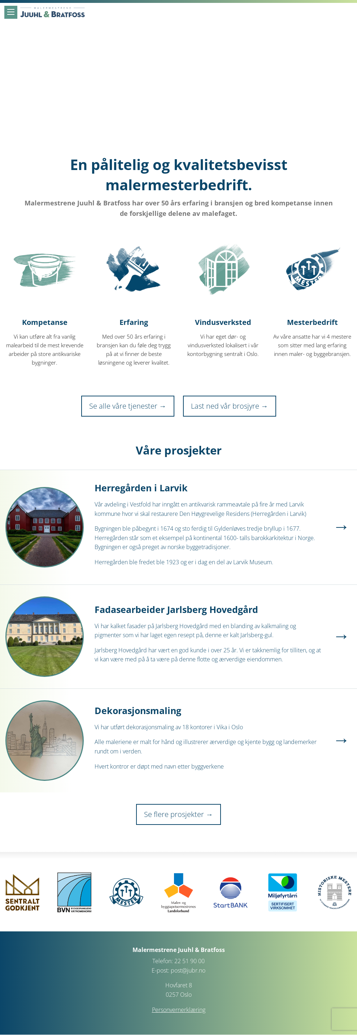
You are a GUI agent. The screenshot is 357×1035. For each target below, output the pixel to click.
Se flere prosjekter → (178, 814)
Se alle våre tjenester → (127, 406)
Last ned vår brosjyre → (229, 406)
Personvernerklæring (178, 1010)
